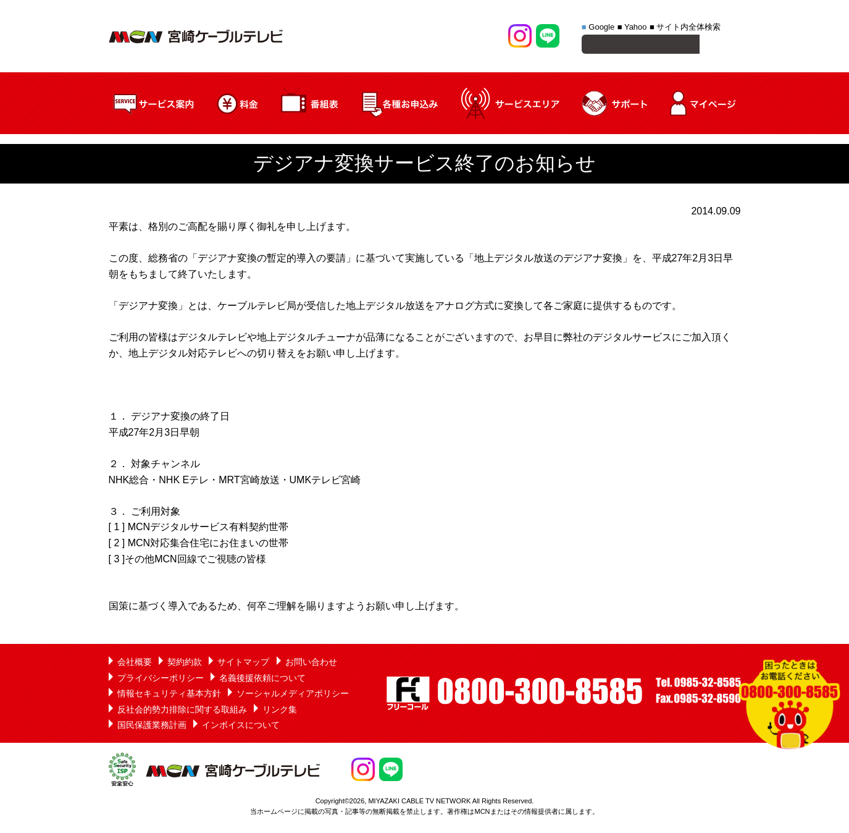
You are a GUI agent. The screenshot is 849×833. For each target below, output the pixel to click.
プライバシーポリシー (160, 680)
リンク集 (279, 711)
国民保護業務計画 (151, 727)
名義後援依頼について (262, 680)
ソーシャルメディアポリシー (292, 695)
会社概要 (134, 664)
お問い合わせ (311, 664)
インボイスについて (241, 727)
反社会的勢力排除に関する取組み (182, 711)
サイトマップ (243, 664)
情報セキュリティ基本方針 (169, 695)
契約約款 (184, 664)
